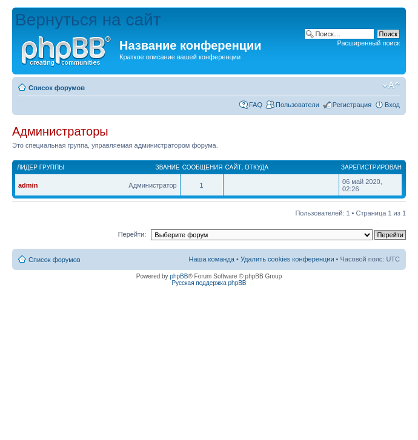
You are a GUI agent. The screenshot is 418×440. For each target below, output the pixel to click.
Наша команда (211, 259)
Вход (392, 104)
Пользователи (297, 104)
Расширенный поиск (368, 43)
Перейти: (132, 234)
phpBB (179, 276)
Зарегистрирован (371, 167)
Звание (168, 167)
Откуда (256, 167)
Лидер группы (40, 167)
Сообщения (202, 167)
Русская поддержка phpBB (208, 283)
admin (28, 185)
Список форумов (56, 87)
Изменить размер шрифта (391, 85)
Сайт (233, 167)
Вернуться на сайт (88, 19)
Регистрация (352, 104)
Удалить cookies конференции (287, 259)
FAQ (255, 104)
